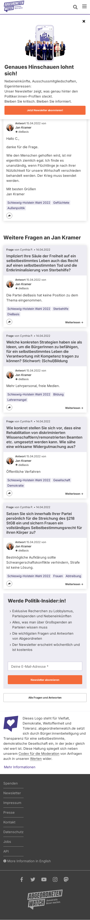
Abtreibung (73, 576)
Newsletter (12, 793)
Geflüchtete (61, 202)
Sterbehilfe (60, 309)
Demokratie (15, 485)
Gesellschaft (61, 480)
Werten (36, 759)
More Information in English (27, 861)
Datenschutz (13, 832)
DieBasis (13, 314)
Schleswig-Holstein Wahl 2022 (28, 202)
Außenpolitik (16, 208)
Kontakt (9, 822)
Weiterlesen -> (74, 322)
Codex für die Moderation (39, 754)
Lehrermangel (17, 400)
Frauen (58, 576)
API (6, 851)
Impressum (12, 803)
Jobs (7, 842)
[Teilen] (9, 216)
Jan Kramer (23, 127)
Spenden (10, 783)
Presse (9, 812)
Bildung (58, 394)
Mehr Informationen (19, 767)
